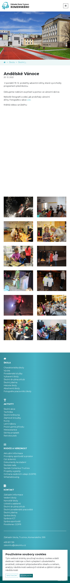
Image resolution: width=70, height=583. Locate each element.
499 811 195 (9, 542)
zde (29, 100)
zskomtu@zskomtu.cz (15, 545)
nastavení (12, 575)
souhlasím (26, 575)
